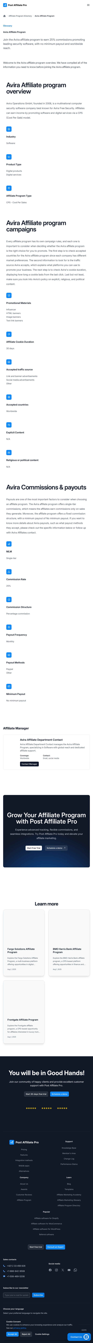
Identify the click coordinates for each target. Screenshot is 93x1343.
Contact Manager (29, 764)
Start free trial (36, 1247)
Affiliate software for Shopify (46, 1218)
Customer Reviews (24, 1195)
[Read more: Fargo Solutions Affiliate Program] (23, 943)
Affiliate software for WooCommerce (46, 1223)
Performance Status (69, 1164)
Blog (69, 1184)
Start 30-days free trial (36, 1094)
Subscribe (38, 1295)
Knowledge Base (69, 1148)
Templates (69, 1189)
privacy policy (19, 1328)
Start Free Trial (33, 848)
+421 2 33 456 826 (16, 1266)
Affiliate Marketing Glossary (69, 1200)
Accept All (12, 1334)
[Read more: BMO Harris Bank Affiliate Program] (69, 943)
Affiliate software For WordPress (46, 1229)
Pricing (24, 1149)
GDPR (83, 1330)
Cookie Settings (42, 1334)
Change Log (69, 1159)
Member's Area (69, 1153)
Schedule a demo (56, 848)
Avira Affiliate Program (44, 16)
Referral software (46, 1234)
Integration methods (24, 1160)
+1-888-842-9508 (16, 1271)
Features (24, 1155)
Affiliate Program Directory (20, 16)
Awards (24, 1189)
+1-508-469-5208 (16, 1276)
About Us (24, 1184)
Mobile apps (24, 1166)
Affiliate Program (24, 1200)
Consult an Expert (55, 1247)
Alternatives (24, 1171)
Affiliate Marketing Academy (69, 1195)
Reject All (26, 1334)
